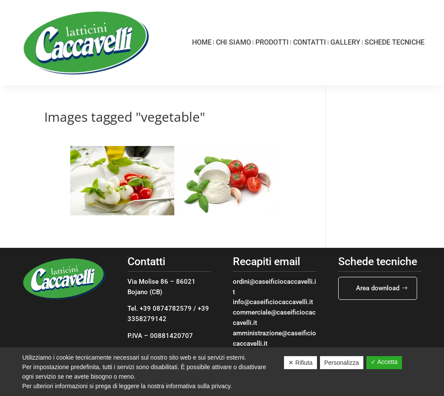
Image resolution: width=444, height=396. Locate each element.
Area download (377, 288)
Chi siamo (233, 42)
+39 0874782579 (166, 308)
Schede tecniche (394, 42)
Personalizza (341, 362)
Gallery (345, 42)
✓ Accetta (384, 361)
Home (202, 42)
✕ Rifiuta (300, 362)
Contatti (309, 42)
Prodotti (272, 42)
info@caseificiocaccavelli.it (273, 302)
